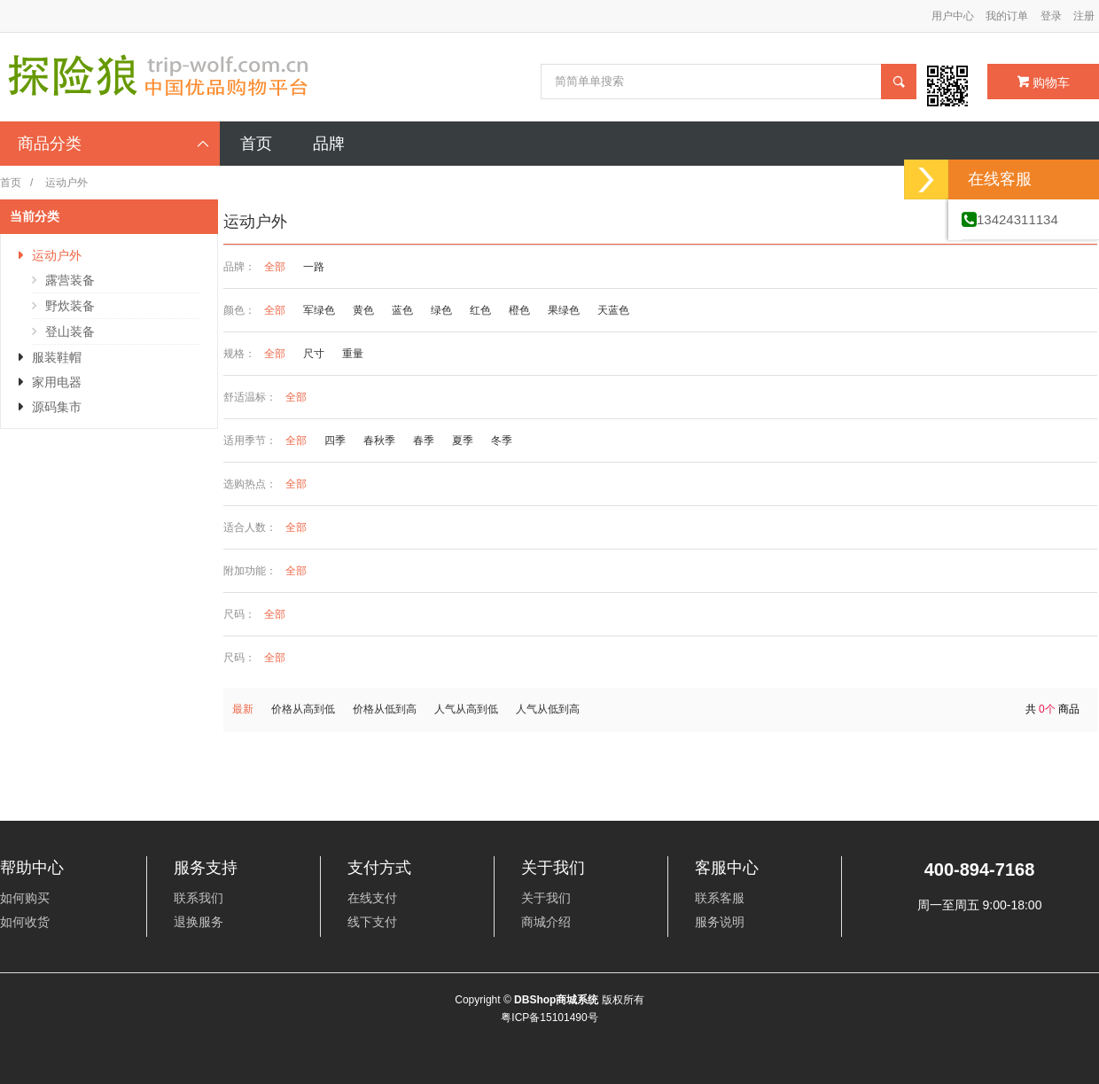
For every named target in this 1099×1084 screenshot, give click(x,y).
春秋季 (379, 440)
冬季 (501, 440)
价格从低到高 (385, 709)
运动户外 (57, 255)
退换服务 (198, 922)
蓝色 (402, 310)
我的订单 (1007, 16)
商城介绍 (546, 922)
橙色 (519, 310)
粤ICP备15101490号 (549, 1017)
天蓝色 (613, 310)
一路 (313, 267)
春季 (423, 440)
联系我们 (198, 898)
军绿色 (319, 310)
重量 (352, 353)
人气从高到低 (466, 709)
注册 (1084, 16)
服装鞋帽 (57, 357)
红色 (480, 310)
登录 (1051, 16)
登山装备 (70, 331)
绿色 (441, 310)
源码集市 (57, 407)
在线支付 (372, 898)
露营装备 (70, 280)
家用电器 (57, 382)
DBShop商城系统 (556, 1000)
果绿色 (564, 310)
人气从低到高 (548, 709)
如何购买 (25, 898)
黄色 (363, 310)
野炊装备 (70, 306)
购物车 (1043, 82)
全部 (274, 267)
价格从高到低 (303, 709)
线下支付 (372, 922)
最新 (242, 709)
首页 (10, 182)
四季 (335, 440)
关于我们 (546, 898)
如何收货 (25, 922)
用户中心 (952, 16)
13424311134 (1010, 219)
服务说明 (719, 922)
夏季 (462, 440)
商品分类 (114, 143)
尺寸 (313, 353)
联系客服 (719, 898)
